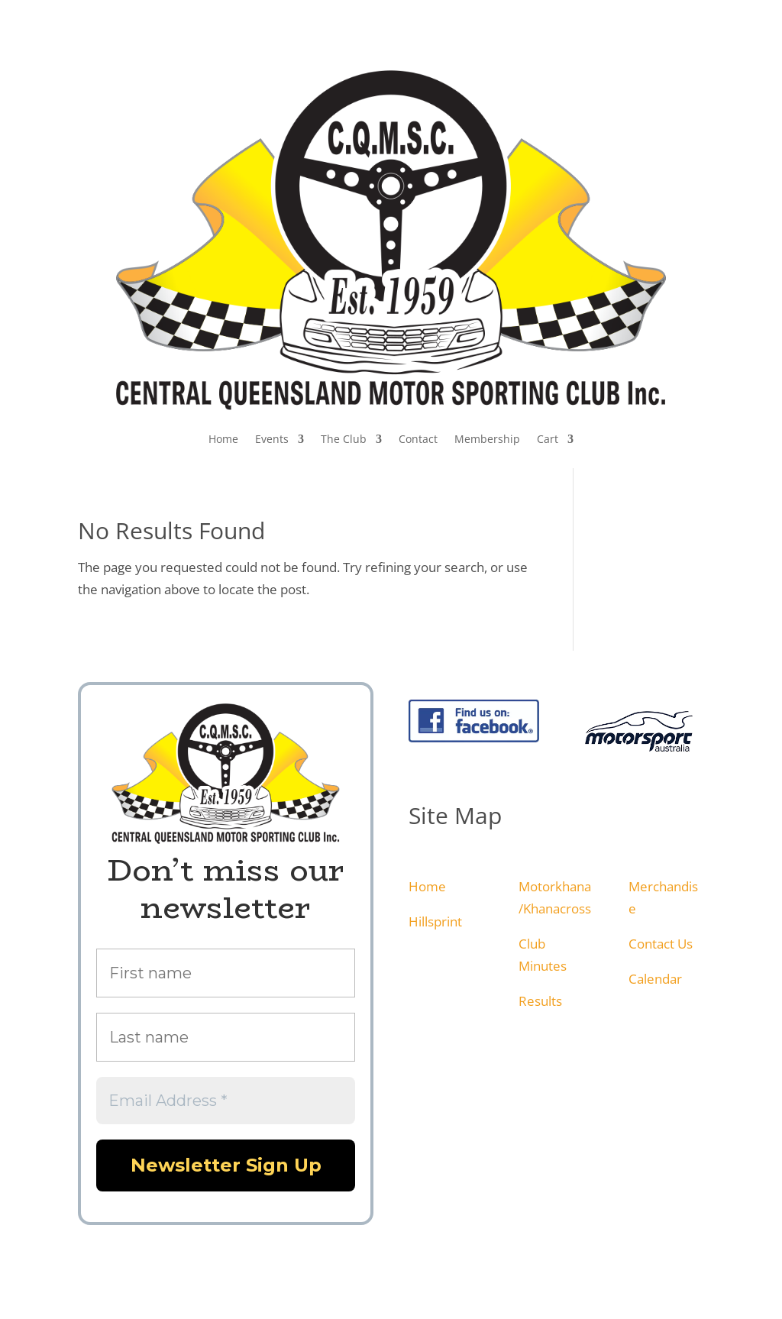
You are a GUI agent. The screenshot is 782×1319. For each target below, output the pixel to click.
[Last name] (225, 1037)
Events (272, 439)
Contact (418, 439)
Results (540, 1001)
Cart (547, 439)
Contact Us (661, 943)
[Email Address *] (225, 1100)
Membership (487, 439)
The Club (344, 439)
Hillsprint (435, 921)
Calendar (655, 979)
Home (223, 439)
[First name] (225, 973)
